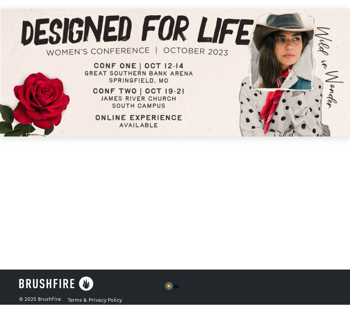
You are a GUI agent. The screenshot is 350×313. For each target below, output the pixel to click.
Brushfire (49, 299)
